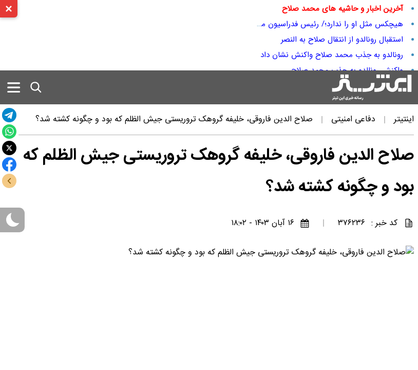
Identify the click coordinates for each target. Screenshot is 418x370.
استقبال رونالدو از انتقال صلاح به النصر (342, 39)
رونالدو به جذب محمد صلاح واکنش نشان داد (331, 55)
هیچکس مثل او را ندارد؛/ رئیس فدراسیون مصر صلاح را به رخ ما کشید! (289, 24)
